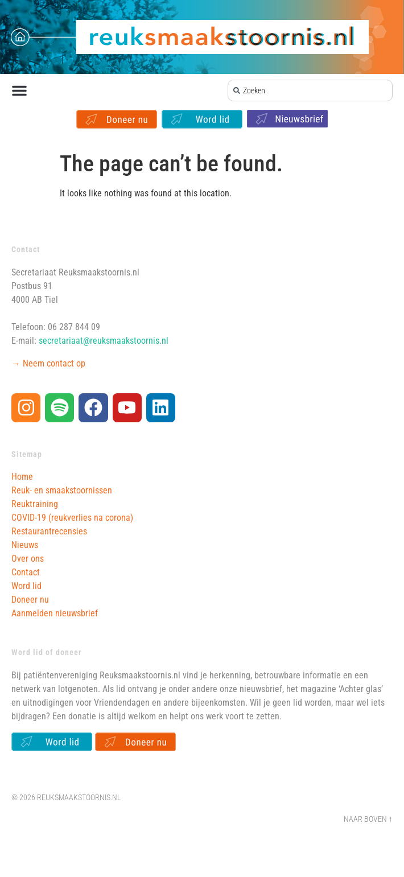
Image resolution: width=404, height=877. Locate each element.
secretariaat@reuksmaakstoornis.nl (103, 340)
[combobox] (310, 90)
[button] (19, 90)
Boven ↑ (378, 819)
